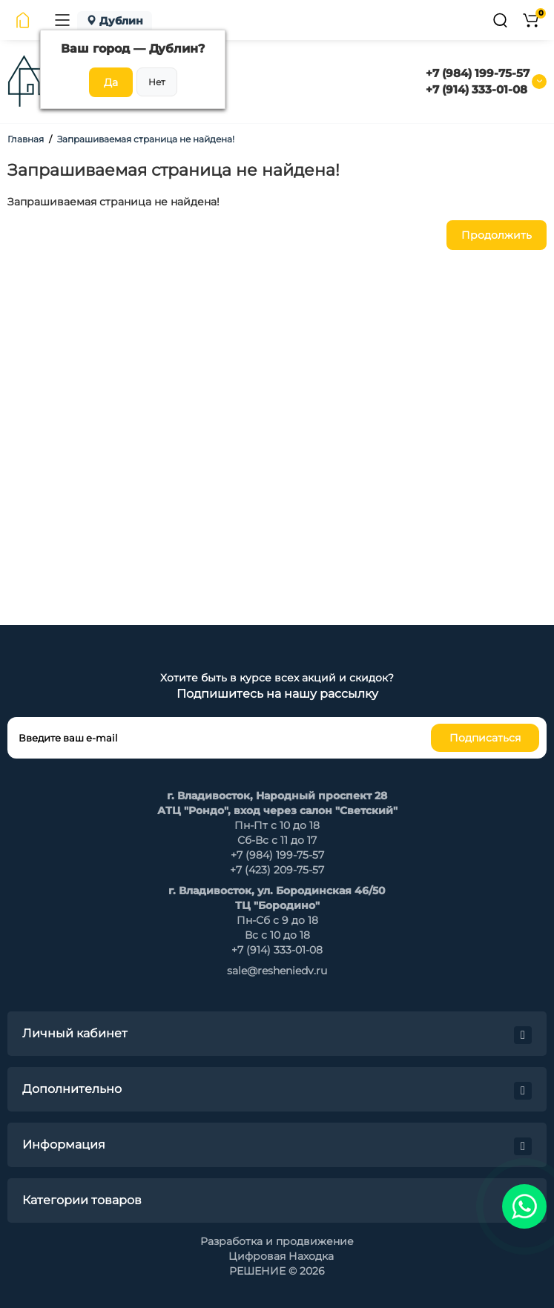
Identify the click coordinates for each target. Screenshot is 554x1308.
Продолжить (496, 235)
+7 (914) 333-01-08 (476, 89)
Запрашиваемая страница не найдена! (145, 139)
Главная (25, 139)
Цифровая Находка (281, 1256)
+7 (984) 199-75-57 (478, 73)
